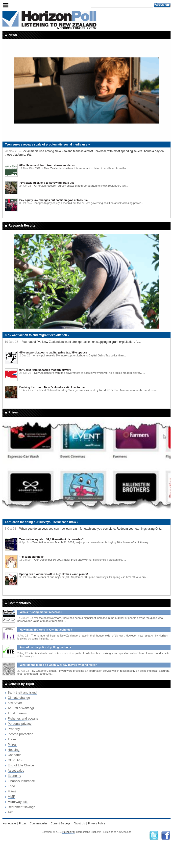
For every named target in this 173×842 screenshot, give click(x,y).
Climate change (19, 697)
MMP (11, 796)
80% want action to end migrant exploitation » (37, 335)
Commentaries (39, 823)
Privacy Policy (96, 823)
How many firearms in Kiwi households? (46, 629)
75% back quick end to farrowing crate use (46, 182)
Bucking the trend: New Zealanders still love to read (52, 387)
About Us (79, 823)
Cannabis (14, 755)
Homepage (9, 823)
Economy (14, 776)
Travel (12, 739)
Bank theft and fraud (22, 692)
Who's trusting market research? (41, 611)
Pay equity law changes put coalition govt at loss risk (53, 200)
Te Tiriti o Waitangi (21, 708)
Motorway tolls (18, 802)
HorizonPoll (68, 832)
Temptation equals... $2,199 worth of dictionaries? (51, 539)
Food (11, 786)
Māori (12, 791)
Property (14, 729)
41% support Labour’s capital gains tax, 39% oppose (53, 352)
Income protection (20, 734)
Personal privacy (19, 724)
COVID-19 (15, 760)
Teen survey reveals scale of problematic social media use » (47, 144)
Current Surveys (60, 823)
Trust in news (17, 713)
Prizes (12, 744)
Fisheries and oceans (23, 718)
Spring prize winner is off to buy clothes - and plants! (53, 574)
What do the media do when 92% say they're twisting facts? (58, 664)
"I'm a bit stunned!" (31, 556)
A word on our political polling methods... (46, 647)
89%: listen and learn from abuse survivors (47, 165)
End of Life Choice (21, 765)
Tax (10, 812)
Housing (14, 750)
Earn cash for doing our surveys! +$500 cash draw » (41, 522)
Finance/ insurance (21, 781)
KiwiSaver (15, 703)
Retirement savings (21, 807)
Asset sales (16, 770)
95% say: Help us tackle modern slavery (45, 369)
